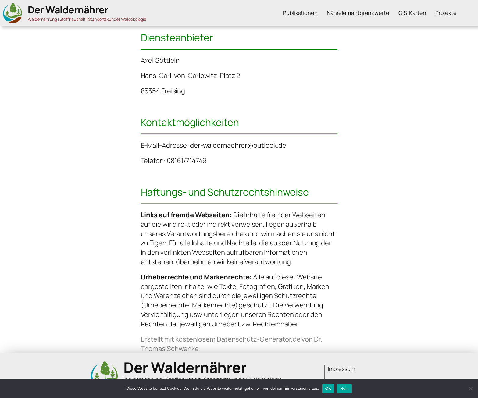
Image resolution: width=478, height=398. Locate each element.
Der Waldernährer (68, 9)
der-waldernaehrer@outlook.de (238, 145)
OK (328, 388)
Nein (344, 388)
